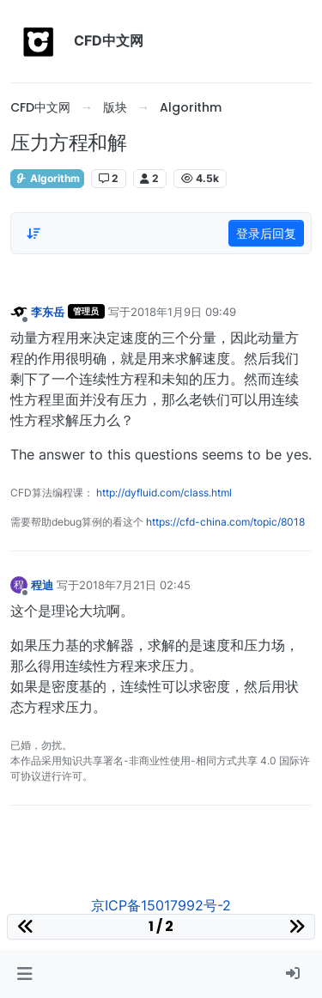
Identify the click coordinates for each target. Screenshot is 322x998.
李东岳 (47, 312)
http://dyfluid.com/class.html (164, 492)
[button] (24, 974)
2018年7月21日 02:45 (135, 585)
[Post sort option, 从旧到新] (33, 233)
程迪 (42, 585)
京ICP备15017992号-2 (161, 905)
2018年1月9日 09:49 (183, 312)
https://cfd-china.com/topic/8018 (225, 521)
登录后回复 (266, 233)
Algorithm (47, 178)
